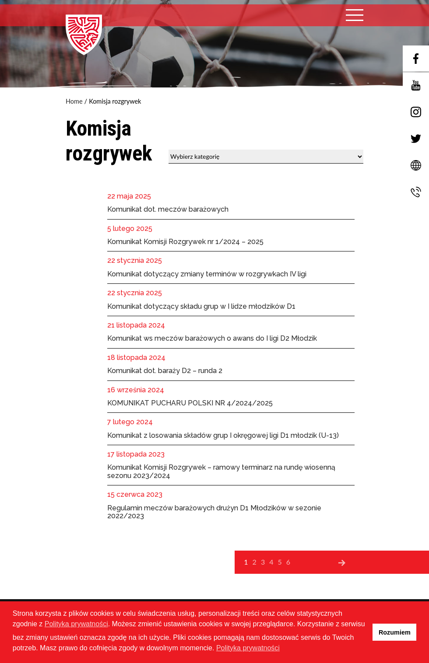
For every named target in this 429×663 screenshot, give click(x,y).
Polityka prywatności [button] (248, 648)
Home (74, 101)
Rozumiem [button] (395, 632)
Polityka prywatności (76, 624)
